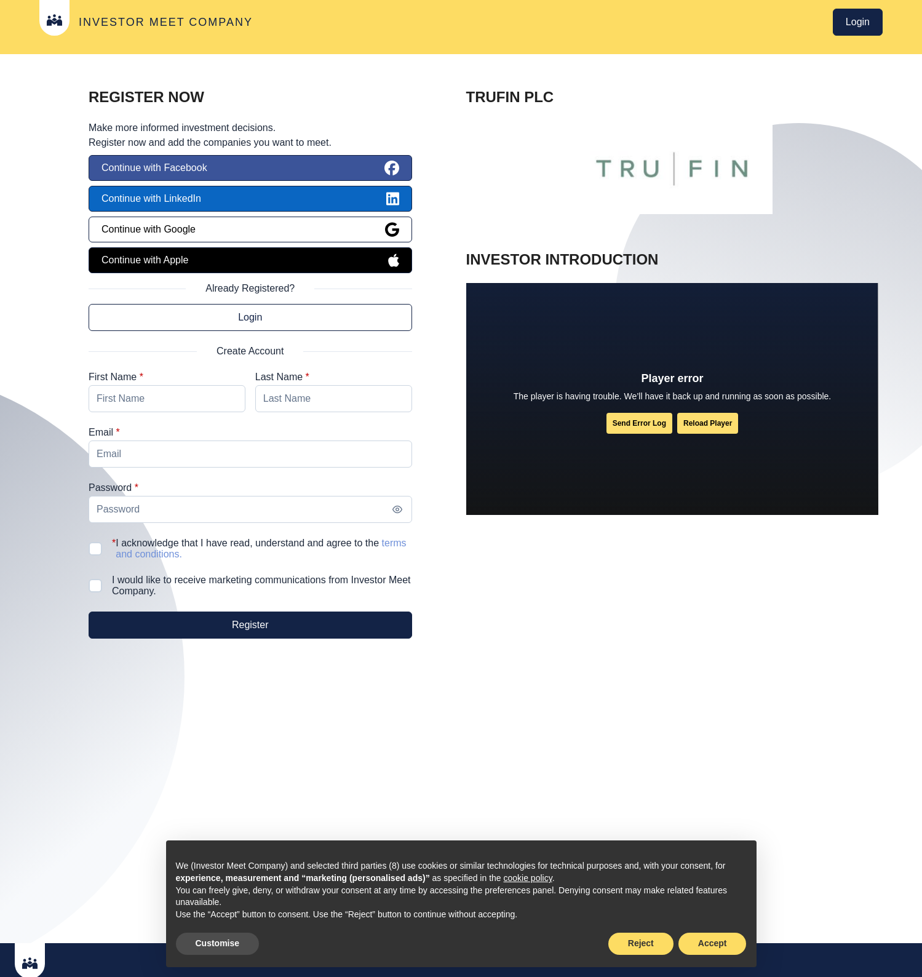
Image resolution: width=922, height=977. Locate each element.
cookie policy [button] (528, 878)
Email (101, 432)
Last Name (279, 377)
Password (110, 487)
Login (858, 22)
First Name (113, 377)
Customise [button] (218, 943)
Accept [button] (712, 943)
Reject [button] (641, 943)
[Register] (250, 625)
